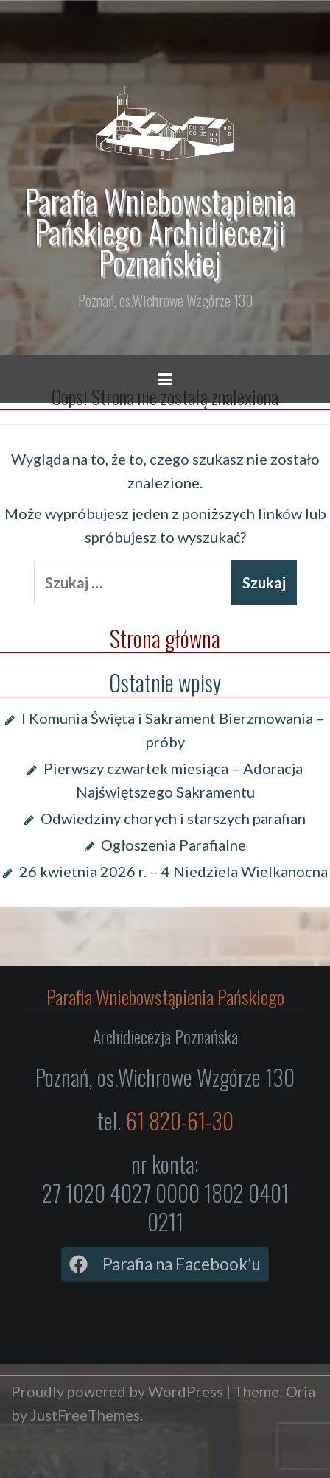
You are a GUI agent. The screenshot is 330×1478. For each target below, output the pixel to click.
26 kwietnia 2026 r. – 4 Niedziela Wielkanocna (173, 871)
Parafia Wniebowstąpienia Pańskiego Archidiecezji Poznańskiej (159, 231)
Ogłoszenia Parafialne (173, 845)
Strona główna (165, 638)
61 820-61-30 (180, 1120)
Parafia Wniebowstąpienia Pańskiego (165, 996)
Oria (300, 1391)
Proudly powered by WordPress (117, 1391)
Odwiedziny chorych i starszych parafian (173, 818)
